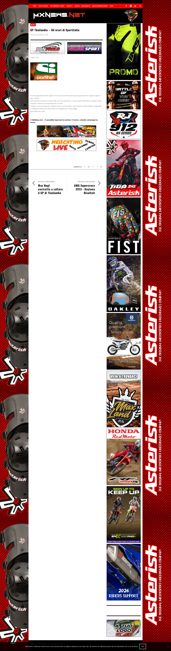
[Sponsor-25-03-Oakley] (124, 283)
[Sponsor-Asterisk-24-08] (124, 168)
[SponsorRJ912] (124, 124)
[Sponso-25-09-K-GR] (124, 341)
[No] (168, 646)
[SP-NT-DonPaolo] (47, 48)
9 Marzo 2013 (34, 57)
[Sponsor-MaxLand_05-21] (124, 399)
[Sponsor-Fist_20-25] (124, 226)
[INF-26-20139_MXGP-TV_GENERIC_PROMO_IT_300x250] (124, 95)
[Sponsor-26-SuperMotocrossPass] (124, 514)
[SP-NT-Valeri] (84, 48)
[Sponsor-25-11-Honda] (124, 456)
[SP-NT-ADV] (124, 628)
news (33, 24)
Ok (143, 646)
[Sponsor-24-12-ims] (124, 51)
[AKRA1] (124, 572)
